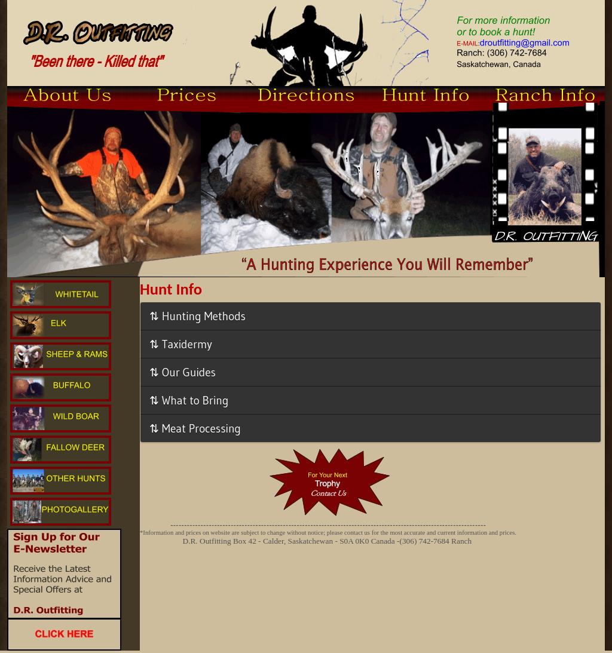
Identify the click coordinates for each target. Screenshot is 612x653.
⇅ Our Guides (182, 372)
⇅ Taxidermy (180, 344)
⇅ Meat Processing (195, 428)
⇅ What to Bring (188, 400)
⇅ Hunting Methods (197, 316)
